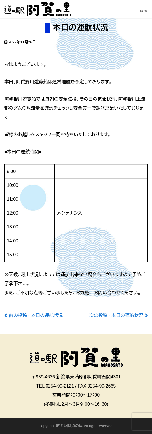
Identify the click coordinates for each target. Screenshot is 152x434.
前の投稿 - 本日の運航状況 (36, 315)
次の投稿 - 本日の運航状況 (116, 315)
